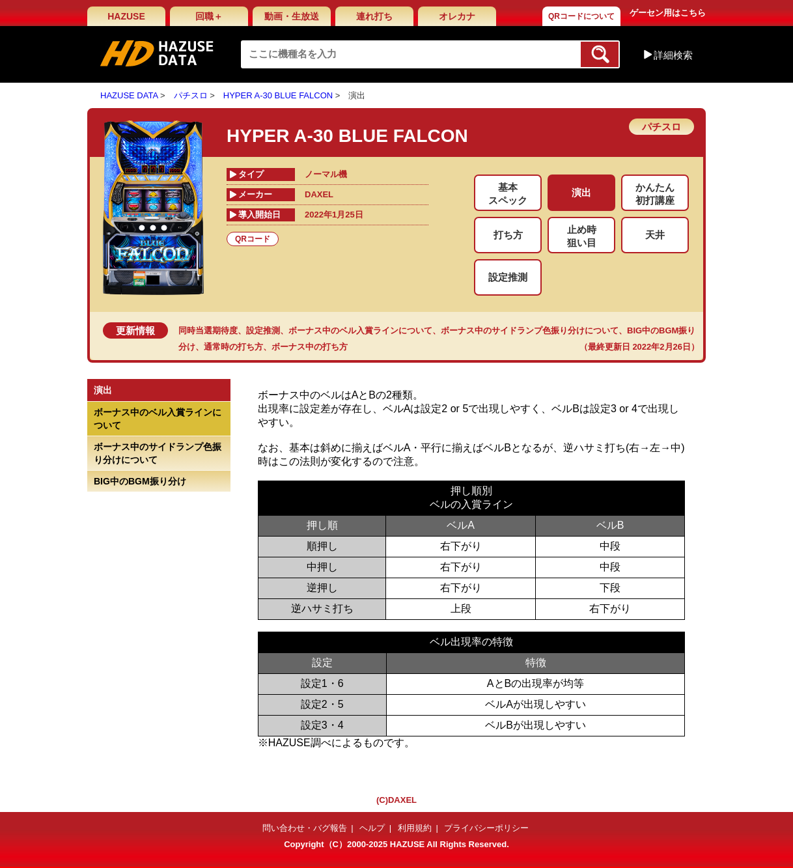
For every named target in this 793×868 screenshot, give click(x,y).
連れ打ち (374, 16)
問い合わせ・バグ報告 (304, 828)
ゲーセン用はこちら (668, 13)
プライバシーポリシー (486, 828)
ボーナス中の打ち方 (309, 347)
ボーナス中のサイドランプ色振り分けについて (530, 330)
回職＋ (209, 16)
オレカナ (457, 16)
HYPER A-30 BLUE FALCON (278, 95)
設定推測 (263, 330)
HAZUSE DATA (129, 95)
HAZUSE (126, 16)
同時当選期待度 (208, 330)
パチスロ (191, 95)
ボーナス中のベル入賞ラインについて (360, 330)
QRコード (252, 239)
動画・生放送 (291, 16)
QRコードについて (581, 16)
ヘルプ (372, 828)
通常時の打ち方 (233, 347)
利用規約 (415, 828)
